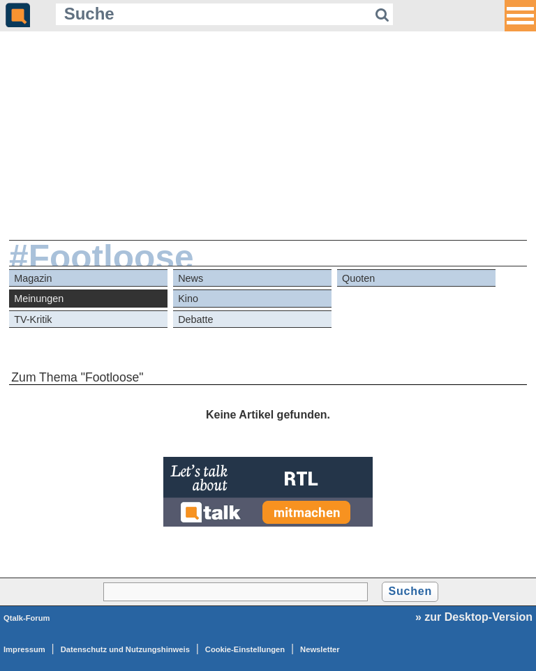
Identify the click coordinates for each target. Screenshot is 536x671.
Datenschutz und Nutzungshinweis (125, 649)
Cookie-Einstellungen (245, 649)
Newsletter (320, 649)
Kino (188, 298)
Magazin (33, 278)
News (190, 278)
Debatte (195, 319)
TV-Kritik (33, 319)
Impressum (24, 649)
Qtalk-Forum (26, 618)
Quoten (358, 278)
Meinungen (39, 298)
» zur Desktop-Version (474, 617)
